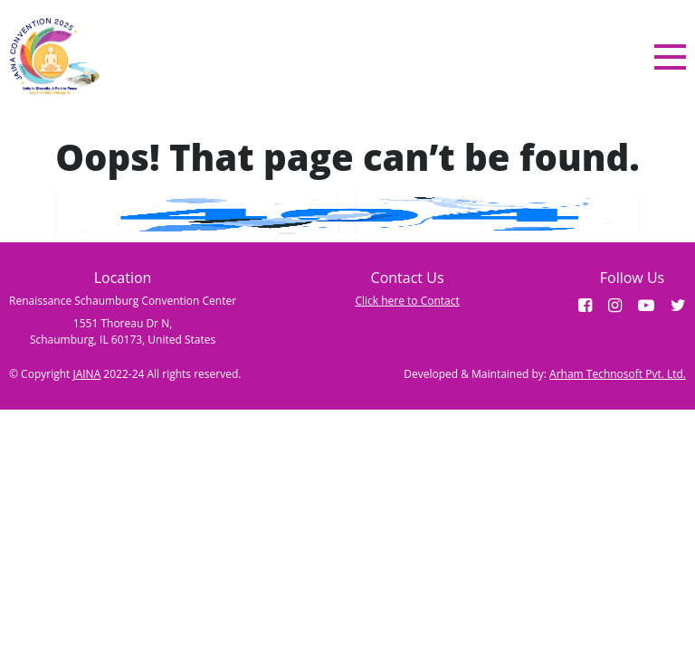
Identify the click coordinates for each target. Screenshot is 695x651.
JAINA (86, 374)
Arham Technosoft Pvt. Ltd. (617, 374)
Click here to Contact (407, 300)
